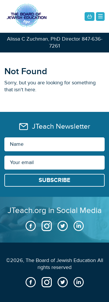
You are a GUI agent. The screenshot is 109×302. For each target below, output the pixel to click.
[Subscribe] (54, 180)
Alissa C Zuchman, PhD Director (43, 39)
